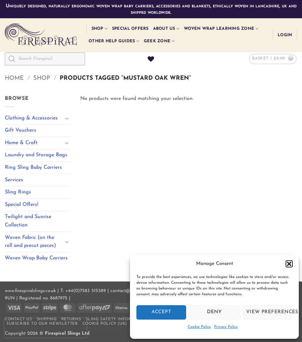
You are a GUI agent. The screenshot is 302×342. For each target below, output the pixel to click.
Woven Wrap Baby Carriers (36, 258)
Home (14, 78)
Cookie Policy (199, 327)
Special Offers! (21, 204)
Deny (214, 312)
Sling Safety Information (117, 319)
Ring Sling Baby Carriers (33, 167)
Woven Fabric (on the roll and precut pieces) (30, 241)
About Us (166, 29)
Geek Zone (159, 41)
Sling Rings (18, 192)
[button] (289, 264)
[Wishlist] (151, 59)
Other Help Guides (114, 41)
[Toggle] (67, 118)
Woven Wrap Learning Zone (221, 29)
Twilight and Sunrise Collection (28, 221)
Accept (161, 312)
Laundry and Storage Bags (36, 155)
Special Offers (130, 29)
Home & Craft (21, 142)
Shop (99, 29)
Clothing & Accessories (31, 118)
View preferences (269, 312)
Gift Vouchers (20, 130)
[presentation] (45, 328)
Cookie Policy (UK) (104, 324)
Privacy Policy (226, 327)
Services (14, 180)
